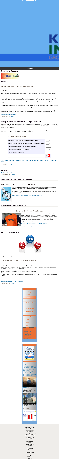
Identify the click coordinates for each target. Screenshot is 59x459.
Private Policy (30, 438)
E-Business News (27, 334)
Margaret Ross (29, 316)
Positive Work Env (27, 331)
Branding (26, 338)
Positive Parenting (26, 387)
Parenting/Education (28, 332)
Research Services (30, 434)
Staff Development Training (30, 433)
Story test (4, 170)
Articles (29, 458)
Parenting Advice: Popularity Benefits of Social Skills (28, 372)
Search (24, 0)
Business (30, 449)
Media (27, 319)
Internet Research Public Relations (13, 205)
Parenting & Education (30, 447)
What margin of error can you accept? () (23, 140)
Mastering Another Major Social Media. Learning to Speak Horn (29, 367)
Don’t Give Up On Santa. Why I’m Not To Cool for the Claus (30, 375)
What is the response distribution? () (19, 149)
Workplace (30, 442)
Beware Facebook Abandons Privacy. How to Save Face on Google (29, 364)
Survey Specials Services (10, 232)
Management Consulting (29, 292)
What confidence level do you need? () (26, 143)
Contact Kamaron (30, 437)
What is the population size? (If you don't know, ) (21, 146)
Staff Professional (27, 330)
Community (28, 314)
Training (28, 294)
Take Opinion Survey (30, 302)
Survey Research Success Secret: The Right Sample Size (21, 122)
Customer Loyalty (27, 337)
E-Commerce (30, 448)
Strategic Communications (30, 306)
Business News (27, 335)
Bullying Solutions (30, 311)
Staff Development (30, 444)
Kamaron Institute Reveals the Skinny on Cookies (29, 370)
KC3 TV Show (30, 456)
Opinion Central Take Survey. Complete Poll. (16, 179)
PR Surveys (28, 300)
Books (27, 322)
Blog (27, 325)
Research (4, 81)
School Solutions (30, 308)
